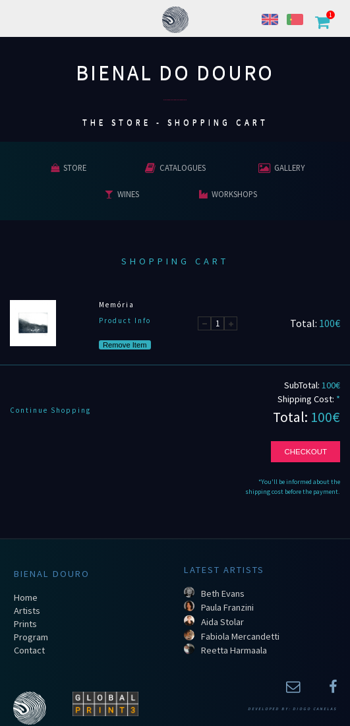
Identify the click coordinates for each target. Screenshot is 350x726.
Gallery (281, 167)
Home (26, 597)
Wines (122, 194)
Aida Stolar (222, 622)
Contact (29, 650)
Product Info (125, 320)
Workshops (228, 194)
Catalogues (175, 167)
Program (31, 637)
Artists (27, 611)
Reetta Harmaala (234, 650)
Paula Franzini (227, 607)
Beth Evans (223, 593)
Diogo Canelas (315, 708)
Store (68, 167)
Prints (25, 624)
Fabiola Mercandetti (240, 636)
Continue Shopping (50, 410)
